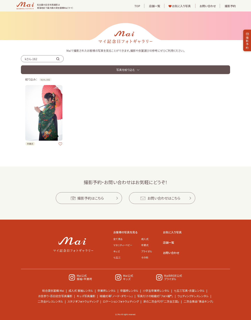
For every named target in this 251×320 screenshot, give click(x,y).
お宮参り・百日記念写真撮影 (55, 296)
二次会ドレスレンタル (50, 301)
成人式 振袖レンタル (81, 290)
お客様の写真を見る (125, 232)
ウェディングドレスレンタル (193, 296)
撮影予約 (230, 6)
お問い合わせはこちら (163, 198)
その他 (144, 257)
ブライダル (146, 251)
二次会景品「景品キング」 (198, 301)
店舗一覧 (154, 6)
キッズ (116, 251)
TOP (137, 6)
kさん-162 (45, 79)
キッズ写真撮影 (86, 296)
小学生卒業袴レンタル (156, 290)
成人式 (145, 239)
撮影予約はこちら (90, 198)
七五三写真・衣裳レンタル (189, 290)
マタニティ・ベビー (122, 245)
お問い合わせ (208, 6)
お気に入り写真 (181, 6)
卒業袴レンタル (106, 290)
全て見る (118, 239)
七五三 (117, 257)
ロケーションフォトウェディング (121, 301)
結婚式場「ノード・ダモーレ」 (116, 296)
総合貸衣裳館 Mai (53, 290)
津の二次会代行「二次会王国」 (161, 301)
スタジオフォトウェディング (82, 301)
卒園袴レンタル (129, 290)
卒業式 (145, 245)
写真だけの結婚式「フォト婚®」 (155, 296)
